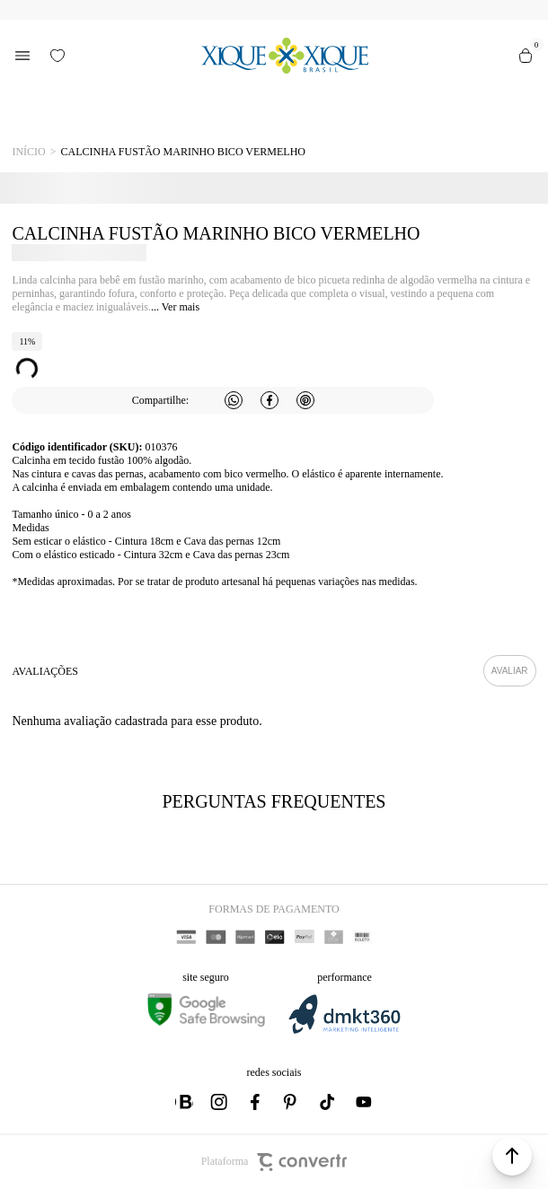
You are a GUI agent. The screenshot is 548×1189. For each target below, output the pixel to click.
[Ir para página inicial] (28, 152)
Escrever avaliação (509, 670)
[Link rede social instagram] (220, 1101)
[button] (512, 1156)
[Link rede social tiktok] (327, 1101)
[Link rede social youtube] (363, 1101)
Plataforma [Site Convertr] (274, 1162)
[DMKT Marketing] (344, 1030)
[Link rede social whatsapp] (184, 1101)
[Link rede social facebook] (256, 1101)
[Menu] (22, 55)
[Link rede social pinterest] (291, 1101)
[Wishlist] (57, 55)
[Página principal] (284, 56)
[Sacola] (525, 55)
